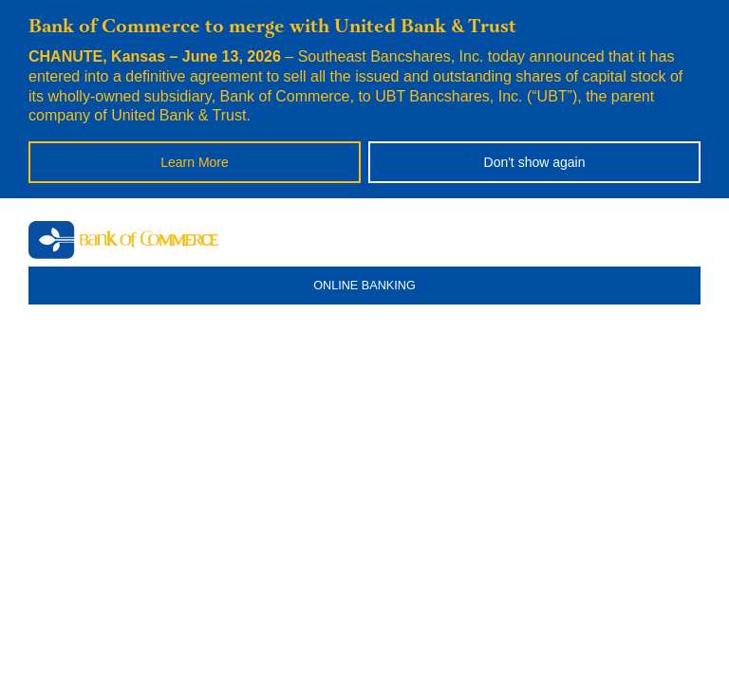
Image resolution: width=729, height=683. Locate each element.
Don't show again (535, 162)
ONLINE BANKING (364, 285)
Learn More (194, 162)
